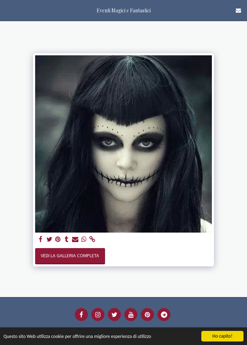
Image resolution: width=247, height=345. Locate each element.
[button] (8, 10)
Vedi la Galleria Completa (70, 255)
